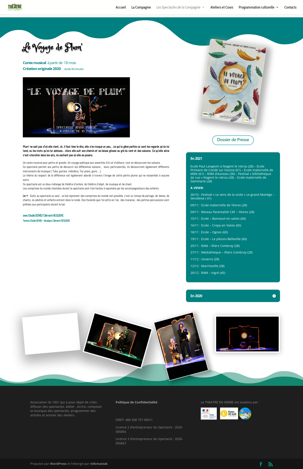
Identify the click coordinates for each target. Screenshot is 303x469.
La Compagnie (141, 7)
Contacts (290, 7)
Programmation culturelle (256, 7)
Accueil (121, 7)
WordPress (58, 464)
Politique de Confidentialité (136, 402)
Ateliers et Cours (221, 7)
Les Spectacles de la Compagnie (178, 7)
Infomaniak (99, 464)
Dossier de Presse (233, 139)
